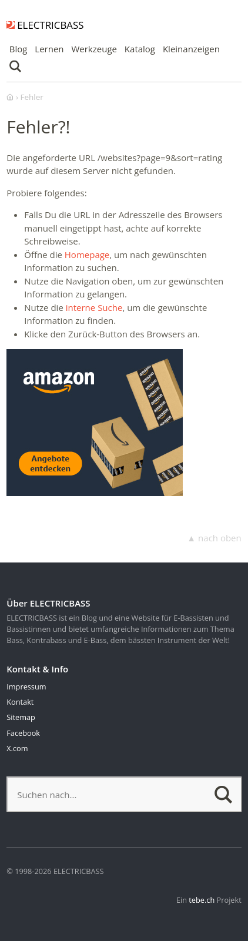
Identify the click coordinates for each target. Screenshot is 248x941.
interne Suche (94, 307)
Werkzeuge (94, 49)
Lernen (49, 49)
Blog (18, 49)
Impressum (26, 686)
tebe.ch (202, 900)
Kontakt (19, 701)
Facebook (23, 733)
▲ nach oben (214, 538)
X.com (17, 748)
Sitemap (20, 717)
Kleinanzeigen (191, 49)
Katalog (140, 49)
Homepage (87, 254)
